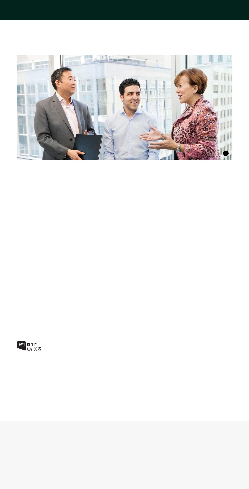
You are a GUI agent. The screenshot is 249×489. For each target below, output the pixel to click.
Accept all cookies (206, 467)
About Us (90, 14)
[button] (231, 6)
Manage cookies (173, 467)
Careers (226, 14)
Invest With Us (142, 14)
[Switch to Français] (219, 6)
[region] (124, 467)
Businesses (114, 14)
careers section (97, 313)
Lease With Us (173, 14)
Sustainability (202, 14)
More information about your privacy (53, 483)
